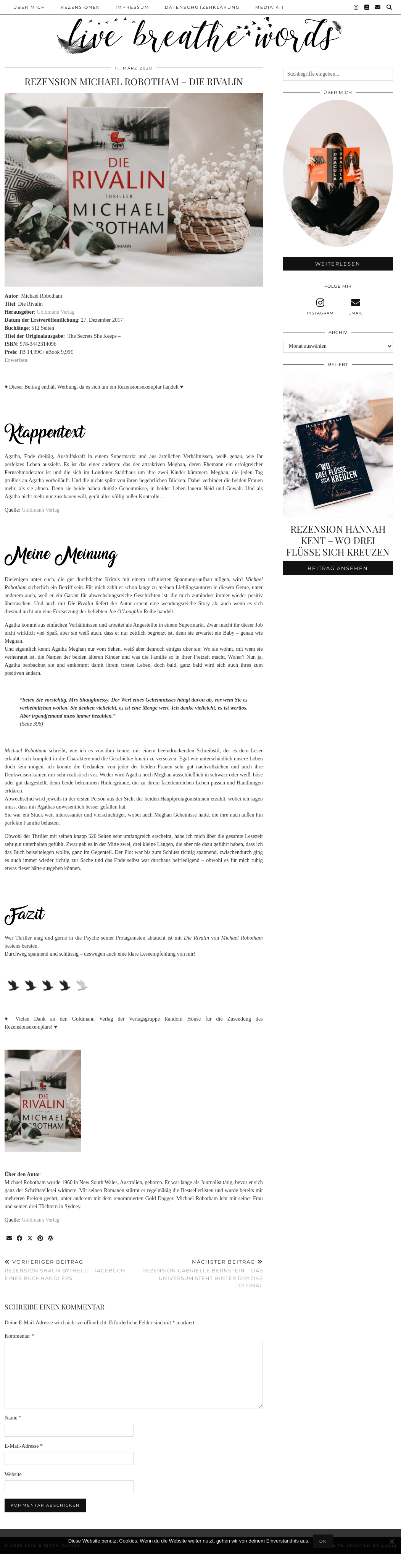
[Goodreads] (367, 7)
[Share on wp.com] (51, 1238)
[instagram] (320, 306)
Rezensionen (80, 7)
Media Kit (269, 7)
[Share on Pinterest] (40, 1238)
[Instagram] (356, 7)
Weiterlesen (338, 264)
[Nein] (391, 1541)
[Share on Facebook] (20, 1238)
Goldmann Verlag (55, 312)
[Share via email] (10, 1238)
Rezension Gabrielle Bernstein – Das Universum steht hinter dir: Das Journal (198, 1273)
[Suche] (390, 7)
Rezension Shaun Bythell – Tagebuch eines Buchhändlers (69, 1270)
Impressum (133, 7)
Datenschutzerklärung (202, 7)
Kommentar (19, 1336)
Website (13, 1474)
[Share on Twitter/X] (30, 1238)
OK (323, 1541)
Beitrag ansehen (338, 568)
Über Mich (29, 7)
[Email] (378, 7)
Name (13, 1418)
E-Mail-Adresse (24, 1446)
